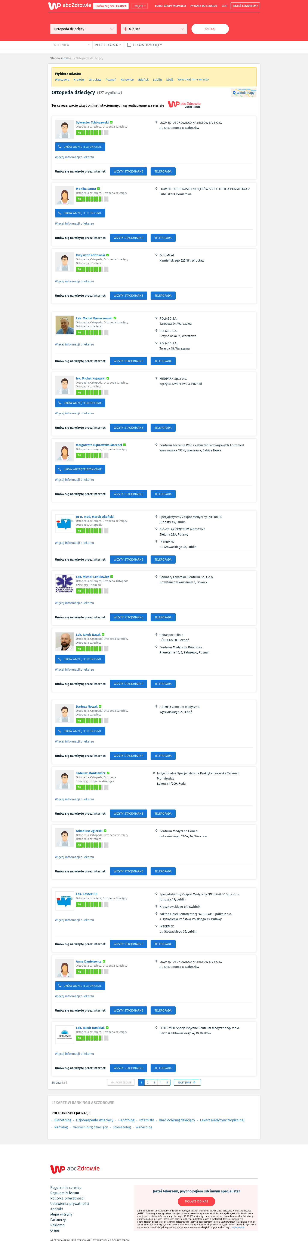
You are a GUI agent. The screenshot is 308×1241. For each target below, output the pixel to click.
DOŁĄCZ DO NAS (196, 1201)
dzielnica (60, 45)
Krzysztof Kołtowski (93, 254)
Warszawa (62, 79)
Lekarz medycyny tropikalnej (222, 1120)
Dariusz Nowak (89, 706)
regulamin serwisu (65, 1187)
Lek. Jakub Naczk (91, 634)
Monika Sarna (88, 188)
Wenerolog (144, 1127)
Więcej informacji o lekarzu (74, 157)
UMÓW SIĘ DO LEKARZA (110, 6)
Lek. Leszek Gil (86, 893)
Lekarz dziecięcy (147, 45)
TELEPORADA (163, 171)
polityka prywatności (67, 1198)
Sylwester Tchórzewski (95, 122)
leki (224, 6)
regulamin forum (64, 1192)
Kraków (79, 79)
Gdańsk (143, 79)
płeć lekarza (106, 45)
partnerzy (58, 1219)
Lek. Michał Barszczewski (96, 318)
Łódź (169, 79)
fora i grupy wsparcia (170, 6)
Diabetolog (62, 1120)
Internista (146, 1120)
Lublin (157, 79)
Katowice (127, 79)
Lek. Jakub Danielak (93, 1027)
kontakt (56, 1208)
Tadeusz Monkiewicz (93, 772)
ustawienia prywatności (69, 1203)
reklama (57, 1225)
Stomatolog (122, 1127)
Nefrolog (61, 1127)
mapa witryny (61, 1214)
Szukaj (210, 29)
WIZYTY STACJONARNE (128, 171)
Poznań (110, 79)
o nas (55, 1230)
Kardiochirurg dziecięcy (177, 1120)
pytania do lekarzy (204, 6)
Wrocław (95, 79)
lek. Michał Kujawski (93, 378)
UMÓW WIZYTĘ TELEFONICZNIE (80, 147)
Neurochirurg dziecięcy (90, 1127)
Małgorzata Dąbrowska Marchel (101, 444)
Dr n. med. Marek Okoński (95, 516)
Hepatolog (126, 1120)
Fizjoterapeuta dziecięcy (94, 1120)
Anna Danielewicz (91, 961)
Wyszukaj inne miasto (193, 79)
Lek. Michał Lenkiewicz (95, 576)
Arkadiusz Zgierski (92, 830)
